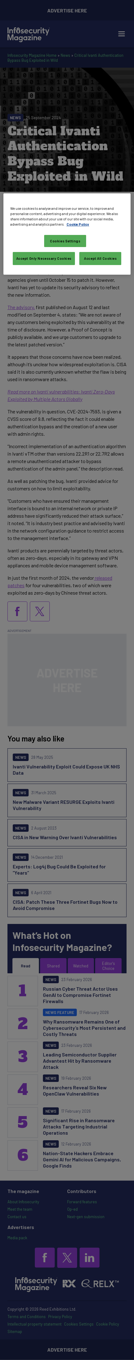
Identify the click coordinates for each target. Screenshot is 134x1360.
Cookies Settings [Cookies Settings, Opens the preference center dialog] (65, 241)
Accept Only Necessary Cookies (44, 258)
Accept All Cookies (100, 258)
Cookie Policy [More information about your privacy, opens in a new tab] (78, 224)
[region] (67, 234)
